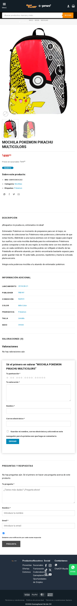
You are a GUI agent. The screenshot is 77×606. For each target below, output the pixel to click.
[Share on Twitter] (14, 194)
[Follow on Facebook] (46, 565)
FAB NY (21, 292)
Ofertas (25, 568)
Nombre (10, 406)
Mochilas (18, 184)
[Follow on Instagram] (50, 565)
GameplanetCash (41, 575)
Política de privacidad (35, 600)
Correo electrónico (15, 418)
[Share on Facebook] (9, 194)
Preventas (27, 565)
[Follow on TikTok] (46, 570)
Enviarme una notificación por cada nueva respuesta (21, 537)
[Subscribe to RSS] (46, 574)
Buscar (67, 15)
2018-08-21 (23, 286)
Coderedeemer (40, 572)
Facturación (38, 568)
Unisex (21, 325)
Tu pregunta (8, 484)
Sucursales (38, 565)
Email (5, 520)
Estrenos (26, 572)
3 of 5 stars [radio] (19, 378)
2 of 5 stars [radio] (11, 378)
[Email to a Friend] (18, 194)
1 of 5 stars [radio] (7, 378)
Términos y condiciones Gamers (59, 600)
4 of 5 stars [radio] (28, 378)
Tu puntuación (13, 373)
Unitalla (21, 318)
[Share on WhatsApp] (4, 194)
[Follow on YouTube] (50, 574)
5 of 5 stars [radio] (40, 378)
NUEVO (21, 299)
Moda (37, 20)
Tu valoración (13, 382)
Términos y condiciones (15, 600)
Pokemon (18, 188)
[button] (73, 6)
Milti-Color (22, 305)
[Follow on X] (50, 570)
